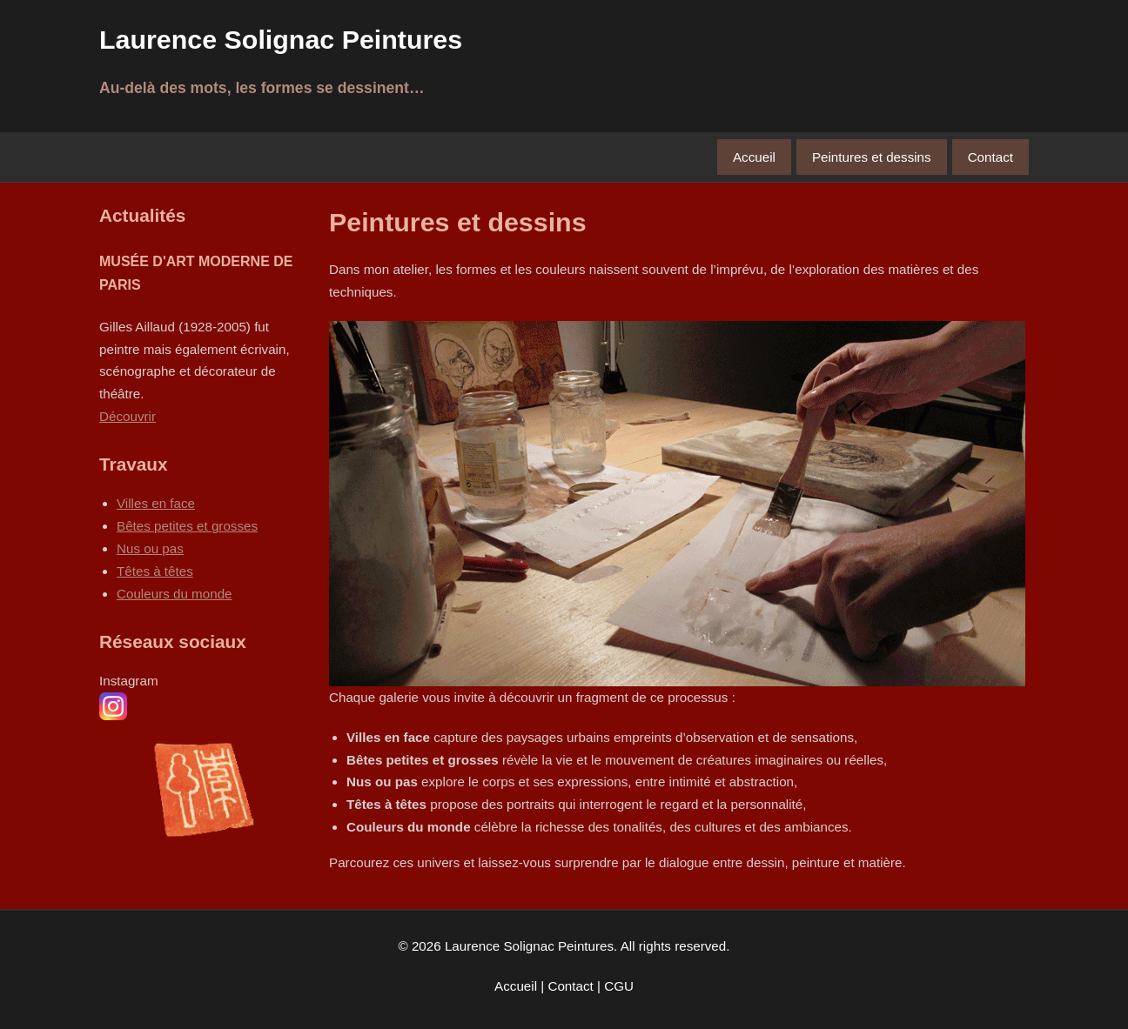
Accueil (754, 157)
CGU (619, 986)
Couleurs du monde (174, 593)
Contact (990, 157)
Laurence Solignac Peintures (280, 39)
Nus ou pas (150, 548)
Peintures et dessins (871, 157)
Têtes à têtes (155, 571)
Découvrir (127, 416)
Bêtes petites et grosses (187, 525)
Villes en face (156, 503)
